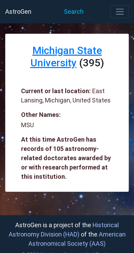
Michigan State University (66, 56)
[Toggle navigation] (120, 11)
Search (74, 11)
